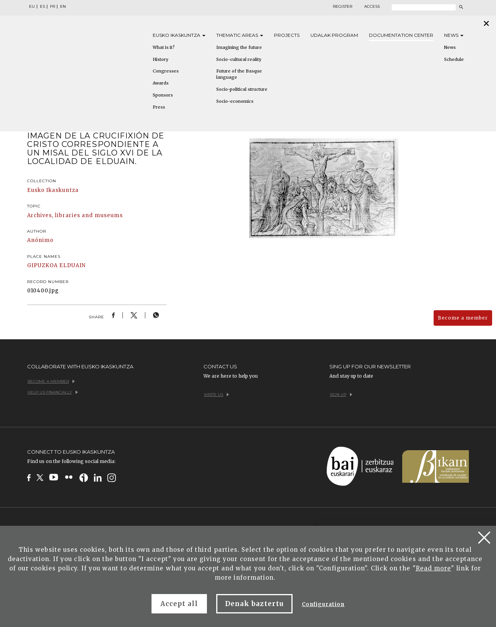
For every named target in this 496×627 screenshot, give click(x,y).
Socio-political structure (241, 89)
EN (63, 7)
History (160, 59)
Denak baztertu (254, 603)
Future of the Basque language (239, 74)
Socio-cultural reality (238, 59)
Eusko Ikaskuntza (53, 190)
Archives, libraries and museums (75, 215)
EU (32, 7)
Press (159, 107)
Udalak (334, 35)
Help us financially (53, 392)
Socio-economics (234, 101)
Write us (216, 394)
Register (342, 7)
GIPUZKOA (42, 265)
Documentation (401, 35)
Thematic (239, 35)
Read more (433, 568)
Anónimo (40, 240)
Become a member (463, 318)
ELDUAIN (72, 265)
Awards (161, 83)
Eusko (179, 35)
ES (42, 7)
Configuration (323, 604)
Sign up (341, 394)
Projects (287, 35)
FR (52, 7)
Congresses (166, 71)
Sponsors (163, 95)
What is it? (164, 47)
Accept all (179, 603)
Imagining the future (239, 47)
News (453, 35)
